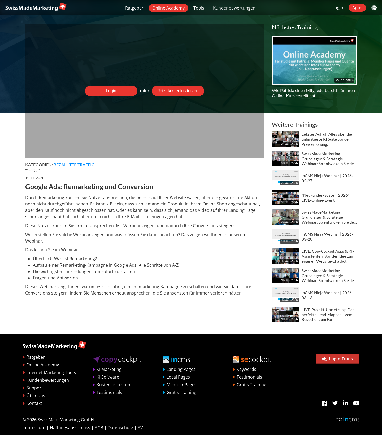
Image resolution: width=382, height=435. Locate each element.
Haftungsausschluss (70, 427)
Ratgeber (134, 8)
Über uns (36, 395)
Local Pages (178, 377)
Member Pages (182, 385)
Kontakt (34, 403)
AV (140, 427)
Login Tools (337, 359)
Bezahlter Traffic (74, 164)
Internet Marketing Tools (51, 372)
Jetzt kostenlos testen (178, 91)
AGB (99, 427)
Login (337, 8)
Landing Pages (181, 369)
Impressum (34, 427)
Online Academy (168, 8)
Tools (198, 8)
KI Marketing (109, 369)
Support (35, 388)
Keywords (246, 369)
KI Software (108, 377)
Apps (357, 8)
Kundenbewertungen (234, 8)
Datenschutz (120, 427)
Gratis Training (181, 392)
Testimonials (109, 392)
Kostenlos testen (113, 385)
